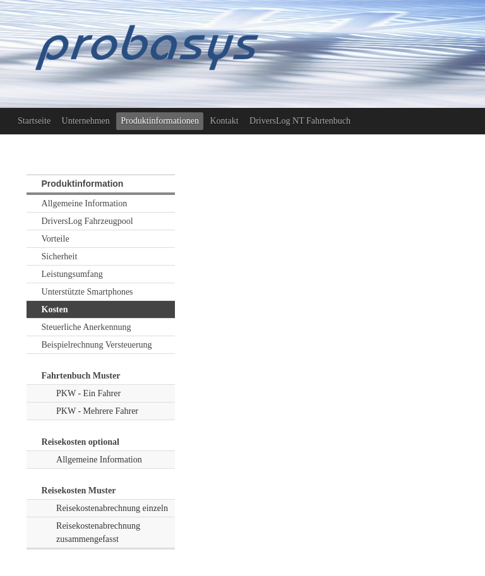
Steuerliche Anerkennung (86, 327)
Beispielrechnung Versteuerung (97, 345)
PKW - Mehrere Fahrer (97, 411)
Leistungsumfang (72, 274)
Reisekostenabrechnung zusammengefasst (98, 532)
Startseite (34, 121)
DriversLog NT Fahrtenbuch (299, 121)
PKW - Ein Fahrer (88, 393)
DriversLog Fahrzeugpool (87, 221)
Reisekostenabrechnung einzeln (112, 508)
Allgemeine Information (85, 203)
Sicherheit (60, 256)
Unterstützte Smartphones (87, 292)
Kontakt (224, 121)
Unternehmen (86, 121)
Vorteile (55, 239)
